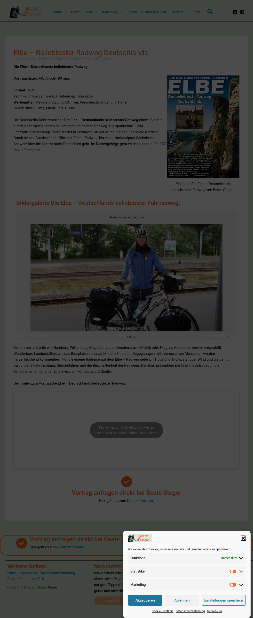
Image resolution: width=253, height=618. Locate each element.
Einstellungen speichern (223, 605)
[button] (243, 543)
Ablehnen (182, 605)
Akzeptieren (145, 605)
